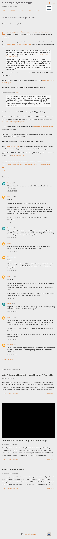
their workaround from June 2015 (31, 32)
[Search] (50, 3)
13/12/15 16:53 (12, 238)
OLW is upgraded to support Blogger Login (13, 121)
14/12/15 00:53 (12, 298)
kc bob (9, 183)
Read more (51, 393)
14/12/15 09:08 (12, 339)
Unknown (10, 344)
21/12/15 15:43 (12, 355)
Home (3, 10)
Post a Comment (7, 359)
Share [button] (4, 170)
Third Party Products (27, 164)
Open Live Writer (13, 164)
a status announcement (8, 47)
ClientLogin (23, 162)
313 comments (13, 488)
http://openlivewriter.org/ (17, 155)
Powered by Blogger (28, 534)
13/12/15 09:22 (12, 191)
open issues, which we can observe (43, 126)
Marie (9, 243)
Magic (21, 10)
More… (38, 10)
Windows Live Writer (43, 164)
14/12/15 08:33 (12, 312)
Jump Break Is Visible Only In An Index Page (24, 440)
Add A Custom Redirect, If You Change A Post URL (27, 375)
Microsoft (31, 162)
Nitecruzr (10, 196)
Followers (12, 10)
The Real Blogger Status (17, 3)
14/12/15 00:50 (12, 271)
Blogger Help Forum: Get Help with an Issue (19, 44)
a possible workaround (13, 146)
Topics (29, 10)
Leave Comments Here (13, 469)
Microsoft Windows (43, 162)
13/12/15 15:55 (12, 222)
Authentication (13, 162)
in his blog (18, 92)
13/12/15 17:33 (12, 251)
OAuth (4, 164)
